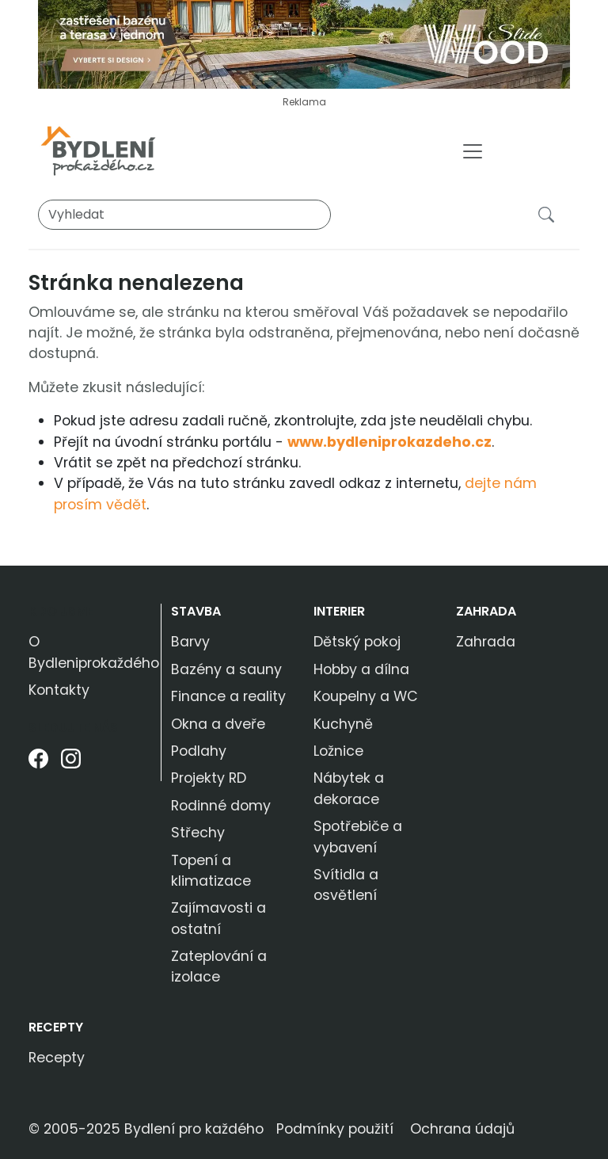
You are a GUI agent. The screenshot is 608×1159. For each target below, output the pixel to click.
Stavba (196, 611)
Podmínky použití (334, 1128)
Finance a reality (228, 696)
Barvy (190, 641)
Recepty (55, 1027)
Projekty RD (208, 777)
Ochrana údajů (462, 1128)
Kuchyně (343, 724)
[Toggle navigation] (472, 151)
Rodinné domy (221, 805)
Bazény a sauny (226, 669)
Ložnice (338, 751)
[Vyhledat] (184, 215)
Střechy (198, 832)
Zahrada (486, 611)
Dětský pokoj (357, 641)
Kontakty (58, 690)
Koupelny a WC (366, 696)
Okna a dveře (218, 724)
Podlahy (198, 751)
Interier (339, 611)
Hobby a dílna (361, 669)
